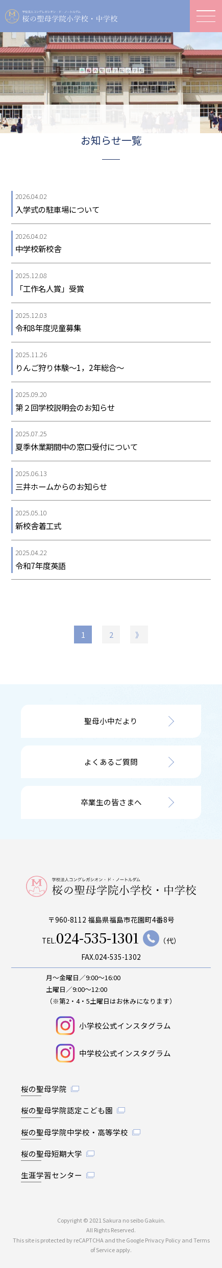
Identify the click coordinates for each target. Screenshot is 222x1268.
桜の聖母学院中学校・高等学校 (74, 1132)
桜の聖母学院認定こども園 (67, 1110)
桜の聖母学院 (44, 1088)
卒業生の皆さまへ (111, 802)
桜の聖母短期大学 (51, 1153)
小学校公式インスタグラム (125, 1025)
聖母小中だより (111, 720)
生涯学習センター (51, 1175)
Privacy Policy (163, 1240)
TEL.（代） (111, 938)
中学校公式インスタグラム (125, 1053)
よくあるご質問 (111, 761)
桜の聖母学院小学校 (61, 16)
